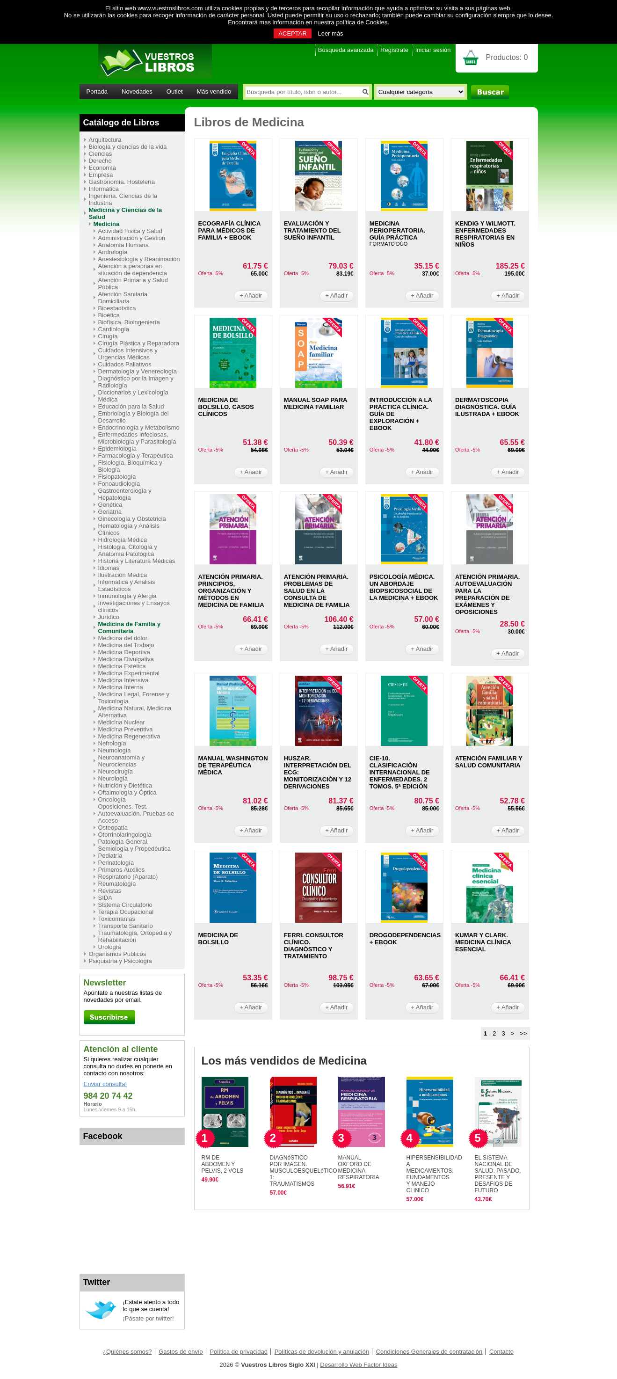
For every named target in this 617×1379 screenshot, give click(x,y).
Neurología (113, 778)
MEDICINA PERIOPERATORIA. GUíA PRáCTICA (397, 230)
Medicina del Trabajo (126, 645)
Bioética (109, 315)
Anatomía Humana (123, 244)
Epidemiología (117, 448)
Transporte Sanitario (125, 925)
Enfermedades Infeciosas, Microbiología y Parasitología (137, 438)
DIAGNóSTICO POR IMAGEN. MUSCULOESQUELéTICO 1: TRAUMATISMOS (303, 1170)
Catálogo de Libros (121, 122)
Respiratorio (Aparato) (128, 876)
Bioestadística (117, 308)
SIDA (105, 897)
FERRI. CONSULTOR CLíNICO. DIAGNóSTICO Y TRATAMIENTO (313, 946)
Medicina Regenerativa (129, 736)
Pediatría (110, 855)
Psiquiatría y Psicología (120, 960)
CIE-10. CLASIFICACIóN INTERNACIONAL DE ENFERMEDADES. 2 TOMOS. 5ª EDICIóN (400, 772)
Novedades (137, 91)
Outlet (175, 91)
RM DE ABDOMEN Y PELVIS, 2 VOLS (223, 1164)
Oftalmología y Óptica (127, 792)
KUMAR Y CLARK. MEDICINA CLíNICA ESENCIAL (483, 942)
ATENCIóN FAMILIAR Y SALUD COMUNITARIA (489, 762)
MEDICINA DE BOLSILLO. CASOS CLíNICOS (226, 406)
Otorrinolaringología (125, 834)
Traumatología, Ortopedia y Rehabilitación (135, 936)
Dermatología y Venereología (137, 371)
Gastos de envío (181, 1351)
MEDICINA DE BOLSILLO (218, 939)
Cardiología (114, 329)
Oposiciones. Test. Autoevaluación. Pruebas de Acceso (136, 813)
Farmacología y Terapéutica (135, 455)
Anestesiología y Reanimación (139, 259)
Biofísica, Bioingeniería (129, 322)
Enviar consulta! (105, 1083)
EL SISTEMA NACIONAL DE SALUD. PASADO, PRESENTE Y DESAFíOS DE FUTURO (498, 1174)
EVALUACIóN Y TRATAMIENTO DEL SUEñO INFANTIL (312, 230)
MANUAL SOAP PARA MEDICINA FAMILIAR (315, 403)
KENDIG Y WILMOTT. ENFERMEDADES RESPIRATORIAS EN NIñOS (485, 234)
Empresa (101, 174)
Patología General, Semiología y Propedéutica (134, 845)
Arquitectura (105, 139)
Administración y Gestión (132, 237)
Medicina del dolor (123, 638)
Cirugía (108, 336)
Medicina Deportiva (124, 652)
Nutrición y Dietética (125, 785)
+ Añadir (251, 295)
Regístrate (394, 49)
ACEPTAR (292, 33)
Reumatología (117, 883)
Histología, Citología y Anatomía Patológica (127, 550)
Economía (102, 167)
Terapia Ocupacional (126, 911)
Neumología (114, 750)
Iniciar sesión (433, 49)
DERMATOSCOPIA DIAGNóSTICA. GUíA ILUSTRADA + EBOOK (487, 406)
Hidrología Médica (122, 539)
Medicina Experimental (129, 673)
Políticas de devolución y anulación (322, 1351)
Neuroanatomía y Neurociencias (121, 761)
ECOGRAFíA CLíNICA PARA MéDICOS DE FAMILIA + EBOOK (229, 230)
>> (523, 1033)
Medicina (107, 223)
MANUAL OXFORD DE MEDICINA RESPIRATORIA (358, 1167)
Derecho (100, 160)
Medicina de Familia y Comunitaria (129, 627)
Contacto (501, 1351)
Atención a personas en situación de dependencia (132, 270)
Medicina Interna (120, 687)
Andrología (113, 251)
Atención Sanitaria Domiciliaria (123, 298)
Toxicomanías (116, 918)
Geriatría (110, 511)
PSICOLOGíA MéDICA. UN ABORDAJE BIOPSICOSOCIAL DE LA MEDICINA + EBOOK (404, 587)
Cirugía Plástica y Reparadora (138, 343)
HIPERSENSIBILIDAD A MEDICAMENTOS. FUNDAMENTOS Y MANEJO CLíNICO (434, 1174)
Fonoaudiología (119, 483)
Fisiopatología (117, 476)
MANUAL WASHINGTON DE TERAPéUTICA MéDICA (233, 765)
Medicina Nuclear (121, 722)
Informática (104, 188)
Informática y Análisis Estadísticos (126, 585)
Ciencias (100, 153)
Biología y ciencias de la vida (128, 146)
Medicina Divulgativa (126, 659)
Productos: (507, 57)
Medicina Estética (122, 666)
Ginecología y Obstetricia (132, 518)
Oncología (112, 799)
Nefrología (112, 743)
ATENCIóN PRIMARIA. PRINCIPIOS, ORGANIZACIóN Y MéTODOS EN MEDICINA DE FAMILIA (231, 590)
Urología (109, 946)
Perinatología (116, 862)
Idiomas (109, 567)
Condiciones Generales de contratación (429, 1351)
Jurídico (109, 616)
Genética (110, 504)
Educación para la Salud (131, 406)
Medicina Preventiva (125, 729)
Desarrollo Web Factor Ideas (358, 1364)
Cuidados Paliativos (125, 364)
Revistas (110, 890)
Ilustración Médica (122, 574)
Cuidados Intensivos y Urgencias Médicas (128, 354)
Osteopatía (113, 827)
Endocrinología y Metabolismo (139, 427)
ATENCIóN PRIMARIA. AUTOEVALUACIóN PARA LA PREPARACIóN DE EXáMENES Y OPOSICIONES (487, 594)
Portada (97, 91)
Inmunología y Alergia (127, 595)
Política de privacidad (239, 1351)
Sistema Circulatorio (125, 904)
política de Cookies (361, 22)
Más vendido (214, 91)
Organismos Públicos (117, 953)
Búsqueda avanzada (346, 49)
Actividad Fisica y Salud (130, 230)
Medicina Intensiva (123, 680)
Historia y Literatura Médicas (136, 560)
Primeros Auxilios (121, 869)
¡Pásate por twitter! (148, 1318)
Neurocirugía (115, 771)
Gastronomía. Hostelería (122, 181)
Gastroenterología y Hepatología (125, 494)
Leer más (330, 33)
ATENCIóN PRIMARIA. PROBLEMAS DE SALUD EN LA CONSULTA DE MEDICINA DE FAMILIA (317, 590)
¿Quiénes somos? (127, 1351)
